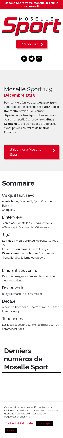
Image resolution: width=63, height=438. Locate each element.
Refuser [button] (11, 430)
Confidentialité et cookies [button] (19, 423)
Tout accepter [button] (44, 423)
